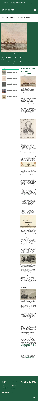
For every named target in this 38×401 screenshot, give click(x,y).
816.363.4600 (4, 393)
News (11, 17)
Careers (13, 385)
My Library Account (14, 392)
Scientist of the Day (17, 17)
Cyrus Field (24, 344)
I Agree (33, 397)
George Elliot (28, 344)
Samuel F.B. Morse (31, 345)
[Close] (35, 3)
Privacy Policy (20, 398)
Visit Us (13, 388)
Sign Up (31, 3)
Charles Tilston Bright (25, 194)
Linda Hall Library (5, 17)
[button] (35, 10)
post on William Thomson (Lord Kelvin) (27, 346)
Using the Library (14, 381)
